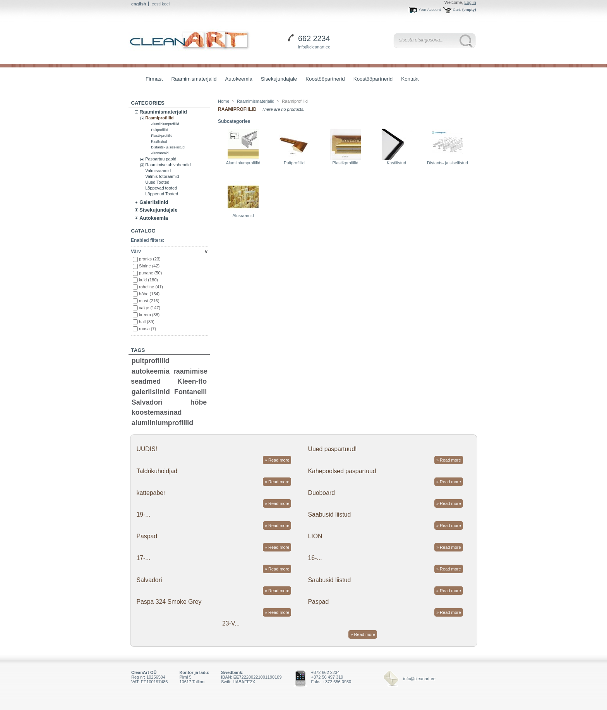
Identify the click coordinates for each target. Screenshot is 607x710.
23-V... (231, 623)
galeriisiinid (151, 392)
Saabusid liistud (329, 514)
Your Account (429, 9)
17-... (143, 558)
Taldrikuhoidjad (156, 471)
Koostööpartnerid (325, 79)
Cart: (457, 9)
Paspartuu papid (160, 159)
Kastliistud (159, 141)
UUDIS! (146, 449)
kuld (148, 279)
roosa (147, 328)
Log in (470, 2)
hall (146, 321)
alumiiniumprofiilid (162, 423)
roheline (151, 286)
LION (315, 536)
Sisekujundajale (277, 79)
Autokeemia (236, 79)
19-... (143, 514)
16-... (315, 558)
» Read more (277, 460)
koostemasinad (157, 412)
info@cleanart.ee (314, 47)
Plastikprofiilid (161, 136)
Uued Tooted (157, 182)
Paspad (146, 536)
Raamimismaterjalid (191, 79)
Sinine (149, 266)
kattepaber (150, 492)
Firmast (154, 79)
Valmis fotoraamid (162, 176)
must (149, 300)
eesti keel (161, 4)
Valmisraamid (158, 170)
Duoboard (321, 492)
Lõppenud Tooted (161, 193)
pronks (150, 259)
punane (150, 273)
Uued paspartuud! (332, 449)
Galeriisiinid (153, 202)
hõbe (149, 293)
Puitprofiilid (159, 130)
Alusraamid (159, 153)
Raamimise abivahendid (167, 164)
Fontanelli (190, 392)
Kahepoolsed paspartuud (342, 471)
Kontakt (409, 79)
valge (149, 307)
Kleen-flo (192, 381)
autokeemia (151, 371)
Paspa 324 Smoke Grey (168, 601)
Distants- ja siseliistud (168, 147)
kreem (149, 314)
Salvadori (147, 402)
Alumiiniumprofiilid (165, 124)
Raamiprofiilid (159, 117)
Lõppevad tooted (161, 188)
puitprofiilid (151, 361)
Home (223, 101)
